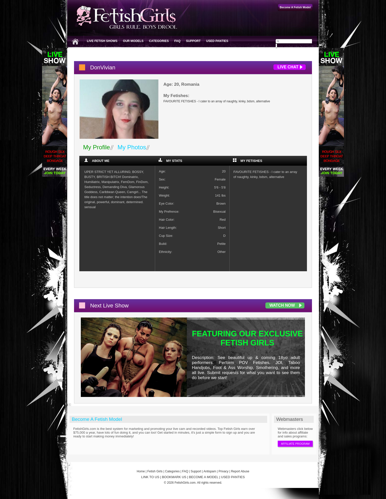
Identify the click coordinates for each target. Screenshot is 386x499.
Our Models (133, 41)
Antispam (209, 471)
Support (193, 41)
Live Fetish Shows (102, 41)
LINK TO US (150, 477)
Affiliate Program (295, 443)
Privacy (223, 471)
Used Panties (217, 41)
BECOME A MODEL (204, 477)
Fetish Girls (155, 471)
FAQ (177, 41)
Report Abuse (240, 471)
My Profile (96, 147)
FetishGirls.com (184, 482)
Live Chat (287, 67)
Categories (159, 41)
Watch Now (282, 305)
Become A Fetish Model (97, 419)
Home (141, 471)
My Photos (132, 147)
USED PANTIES (233, 477)
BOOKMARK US (174, 477)
